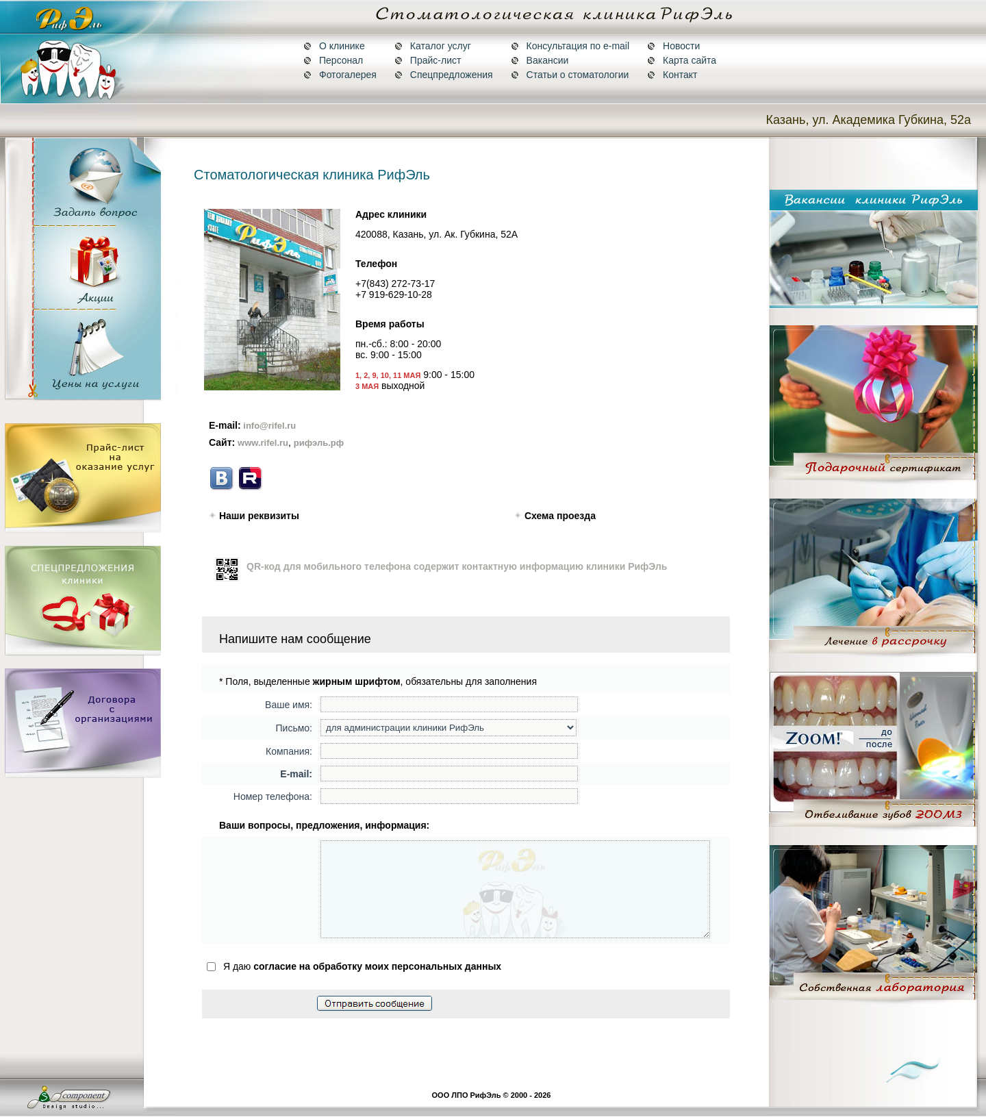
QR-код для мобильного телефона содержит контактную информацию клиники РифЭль (456, 566)
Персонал (333, 60)
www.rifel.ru (263, 443)
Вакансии (540, 60)
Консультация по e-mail (570, 45)
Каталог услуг (432, 45)
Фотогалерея (340, 74)
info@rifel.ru (268, 426)
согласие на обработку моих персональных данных (377, 984)
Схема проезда (559, 515)
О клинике (334, 45)
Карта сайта (681, 60)
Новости (673, 45)
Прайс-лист (428, 60)
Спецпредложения (443, 74)
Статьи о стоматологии (570, 74)
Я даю (354, 984)
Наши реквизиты (257, 515)
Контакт (672, 74)
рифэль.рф (319, 443)
